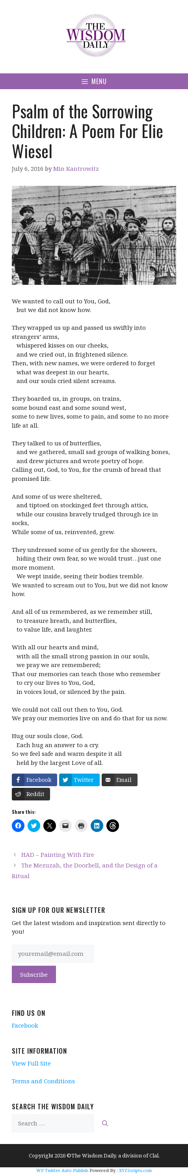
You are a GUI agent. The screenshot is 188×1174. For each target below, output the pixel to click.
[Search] (105, 1123)
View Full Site (31, 1063)
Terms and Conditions (43, 1081)
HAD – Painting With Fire (57, 854)
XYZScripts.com (135, 1170)
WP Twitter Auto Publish (62, 1170)
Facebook (25, 1025)
